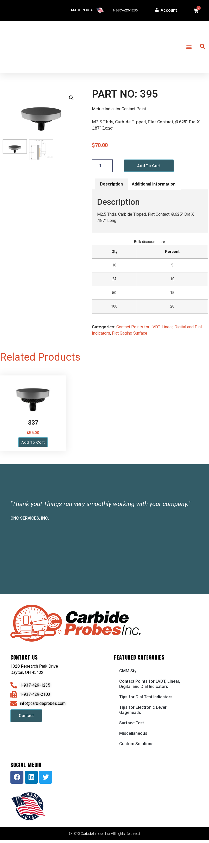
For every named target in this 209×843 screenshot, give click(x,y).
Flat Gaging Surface (129, 333)
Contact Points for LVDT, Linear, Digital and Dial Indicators (149, 684)
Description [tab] (111, 184)
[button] (189, 47)
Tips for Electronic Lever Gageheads (143, 710)
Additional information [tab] (153, 184)
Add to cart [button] (33, 442)
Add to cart (149, 165)
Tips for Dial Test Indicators (146, 696)
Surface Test (131, 722)
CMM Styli (128, 670)
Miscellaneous (133, 733)
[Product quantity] (102, 165)
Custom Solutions (136, 743)
